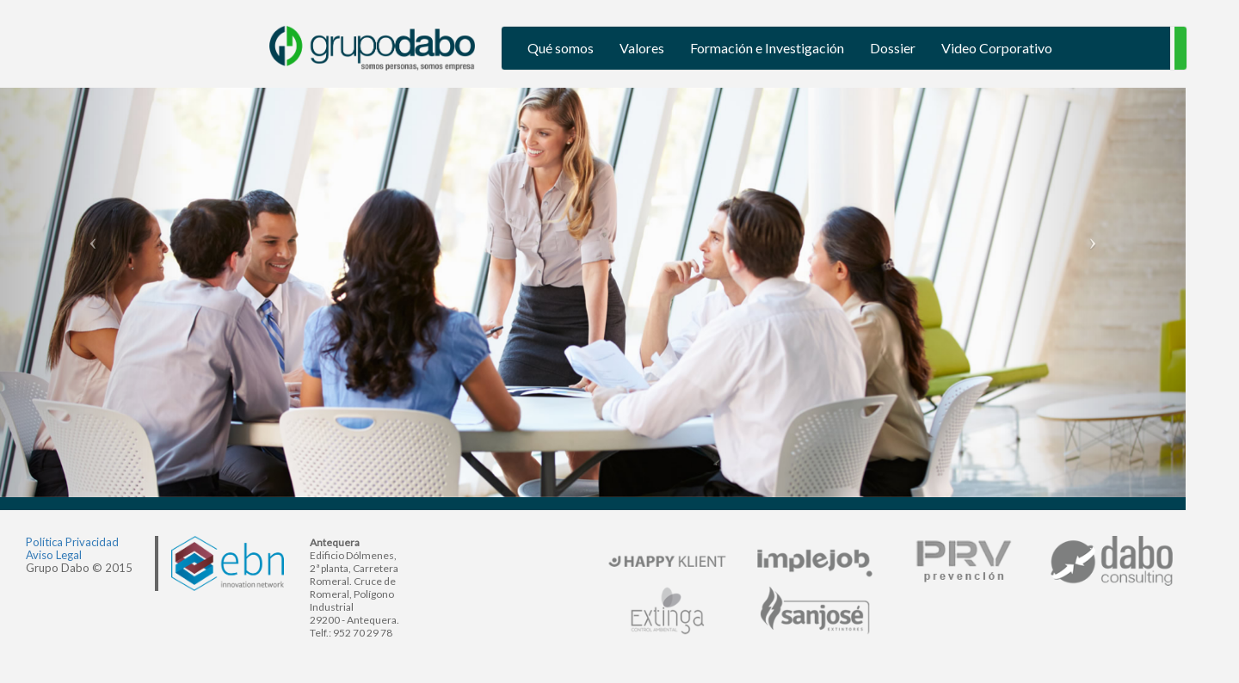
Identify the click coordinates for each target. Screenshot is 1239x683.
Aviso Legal (54, 555)
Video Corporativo (996, 48)
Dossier (892, 48)
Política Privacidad (72, 542)
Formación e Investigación (767, 48)
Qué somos (560, 48)
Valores (642, 48)
